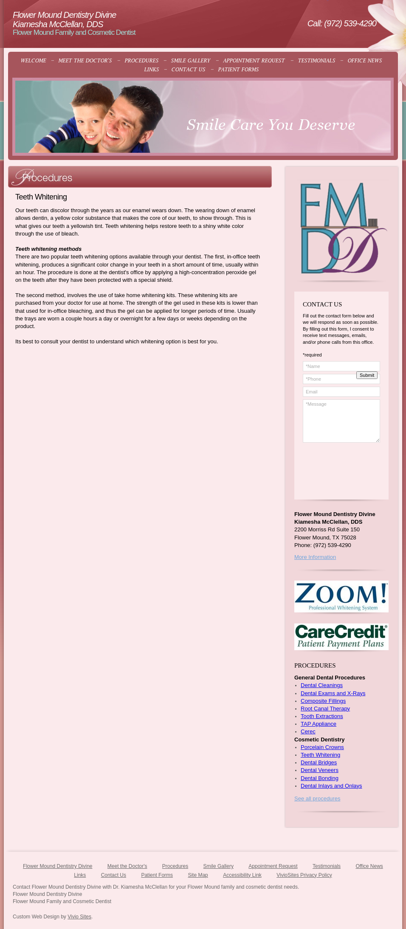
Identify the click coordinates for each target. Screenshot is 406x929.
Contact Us (113, 875)
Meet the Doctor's (127, 866)
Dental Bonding (319, 778)
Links (80, 875)
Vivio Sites (79, 917)
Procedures (175, 866)
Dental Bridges (319, 762)
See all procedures (317, 798)
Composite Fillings (323, 701)
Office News (369, 866)
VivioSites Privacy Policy (304, 875)
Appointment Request (272, 866)
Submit (367, 375)
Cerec (308, 731)
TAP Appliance (318, 724)
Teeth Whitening (320, 755)
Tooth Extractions (322, 716)
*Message (341, 421)
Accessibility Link (242, 875)
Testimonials (327, 866)
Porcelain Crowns (322, 747)
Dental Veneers (319, 770)
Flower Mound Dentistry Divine (57, 866)
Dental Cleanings (322, 685)
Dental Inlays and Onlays (331, 786)
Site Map (198, 875)
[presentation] (343, 475)
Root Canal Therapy (325, 708)
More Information (315, 557)
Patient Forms (157, 875)
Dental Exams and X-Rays (333, 693)
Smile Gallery (218, 866)
